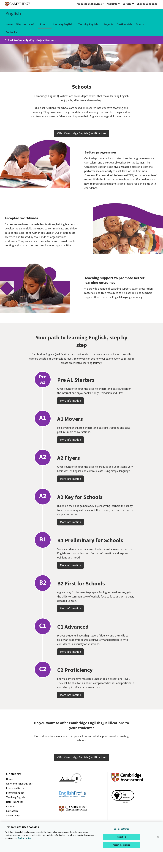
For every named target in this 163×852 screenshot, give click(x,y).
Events (140, 24)
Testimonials (124, 24)
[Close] (158, 836)
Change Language (147, 3)
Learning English (62, 24)
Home (9, 24)
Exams (44, 24)
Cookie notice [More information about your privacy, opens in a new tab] (24, 838)
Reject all (121, 837)
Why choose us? (25, 24)
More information (70, 416)
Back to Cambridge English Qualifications (32, 40)
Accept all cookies (121, 845)
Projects (108, 24)
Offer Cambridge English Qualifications (81, 133)
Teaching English (88, 24)
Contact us (12, 32)
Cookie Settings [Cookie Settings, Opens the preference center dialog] (121, 829)
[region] (81, 837)
